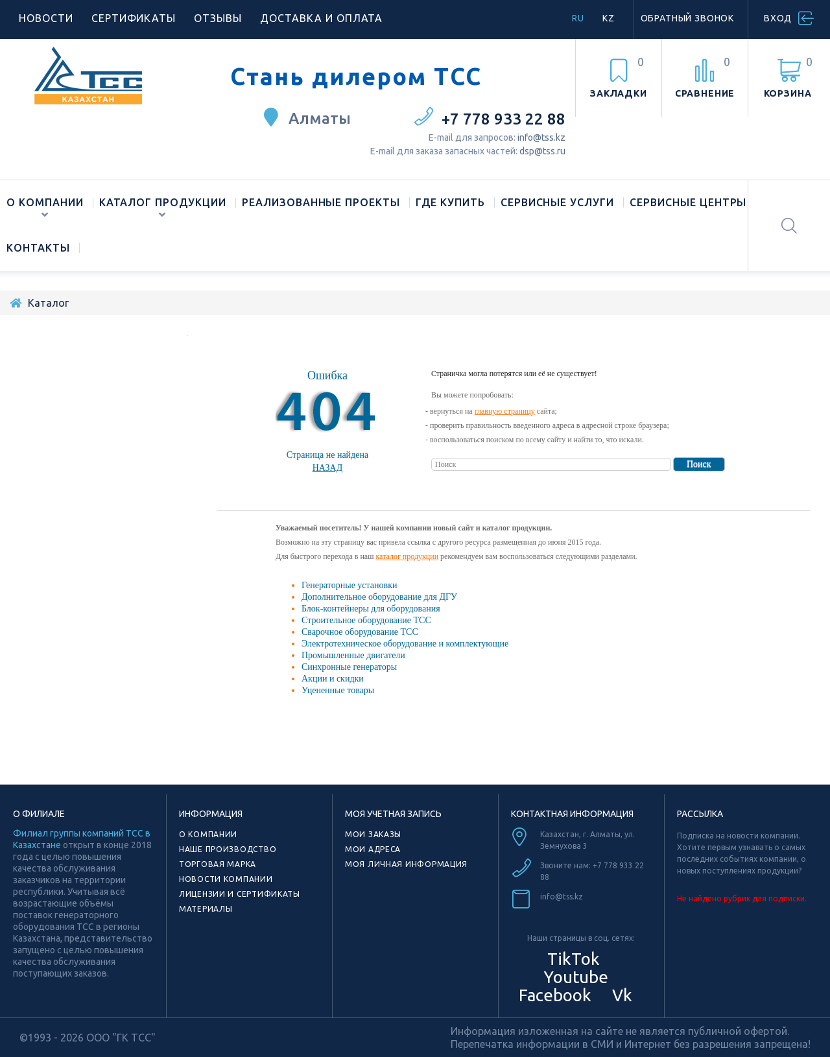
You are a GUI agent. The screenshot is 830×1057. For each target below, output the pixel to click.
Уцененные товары (338, 690)
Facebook (553, 995)
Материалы (205, 909)
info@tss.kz (541, 137)
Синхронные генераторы (349, 667)
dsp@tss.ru (542, 151)
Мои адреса (373, 849)
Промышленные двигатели (353, 655)
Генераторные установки (349, 585)
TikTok (573, 958)
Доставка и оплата (321, 18)
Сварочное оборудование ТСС (360, 632)
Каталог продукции (162, 202)
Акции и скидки (333, 678)
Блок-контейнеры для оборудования (371, 608)
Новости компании (226, 879)
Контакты (38, 248)
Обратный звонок (688, 18)
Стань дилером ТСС (356, 76)
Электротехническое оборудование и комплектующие (405, 643)
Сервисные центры (688, 202)
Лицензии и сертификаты (239, 894)
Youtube (574, 977)
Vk (620, 995)
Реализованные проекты (321, 202)
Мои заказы (373, 834)
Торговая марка (217, 864)
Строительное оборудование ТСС (366, 620)
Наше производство (227, 849)
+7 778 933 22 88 (503, 119)
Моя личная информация (406, 864)
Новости (46, 18)
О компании (45, 202)
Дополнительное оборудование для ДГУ (379, 597)
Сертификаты (133, 18)
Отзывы (218, 18)
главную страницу (505, 411)
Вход (778, 18)
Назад (328, 468)
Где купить (450, 202)
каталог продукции (406, 556)
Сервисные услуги (557, 202)
